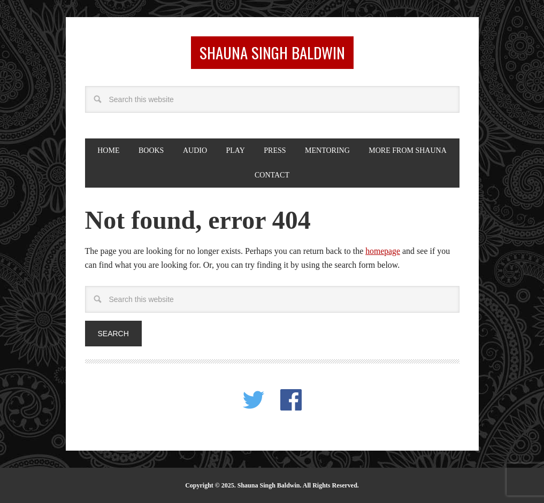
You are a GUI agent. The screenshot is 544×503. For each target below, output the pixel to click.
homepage (383, 250)
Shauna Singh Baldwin (272, 52)
